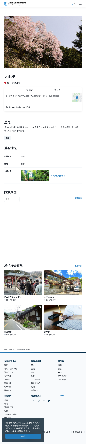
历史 (33, 376)
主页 (5, 349)
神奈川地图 (62, 376)
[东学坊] (63, 320)
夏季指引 (7, 379)
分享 (57, 90)
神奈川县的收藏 (10, 368)
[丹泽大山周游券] (51, 175)
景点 (33, 365)
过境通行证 (8, 407)
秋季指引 (7, 383)
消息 (6, 365)
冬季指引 (7, 386)
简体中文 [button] (77, 432)
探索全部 (7, 390)
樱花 (7, 138)
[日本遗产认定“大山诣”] (23, 285)
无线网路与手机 (10, 414)
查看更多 (78, 266)
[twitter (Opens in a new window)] (33, 400)
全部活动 (34, 390)
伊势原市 (16, 83)
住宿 (6, 400)
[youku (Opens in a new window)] (49, 400)
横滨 (60, 365)
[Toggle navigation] (80, 3)
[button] (75, 4)
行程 (6, 411)
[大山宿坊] (23, 320)
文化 (33, 368)
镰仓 (60, 368)
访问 (6, 403)
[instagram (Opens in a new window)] (38, 400)
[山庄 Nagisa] (63, 285)
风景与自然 (35, 383)
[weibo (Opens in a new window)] (44, 400)
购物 (33, 386)
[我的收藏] (75, 3)
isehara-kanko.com (17, 107)
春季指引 (7, 376)
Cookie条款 (12, 431)
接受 (23, 436)
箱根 (60, 372)
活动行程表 (8, 372)
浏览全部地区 (63, 379)
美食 (33, 372)
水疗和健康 (35, 379)
